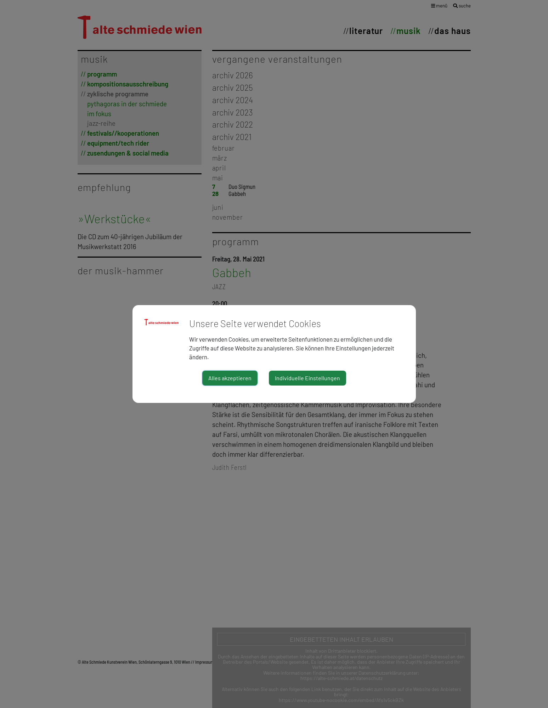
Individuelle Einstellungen (307, 378)
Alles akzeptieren (230, 378)
